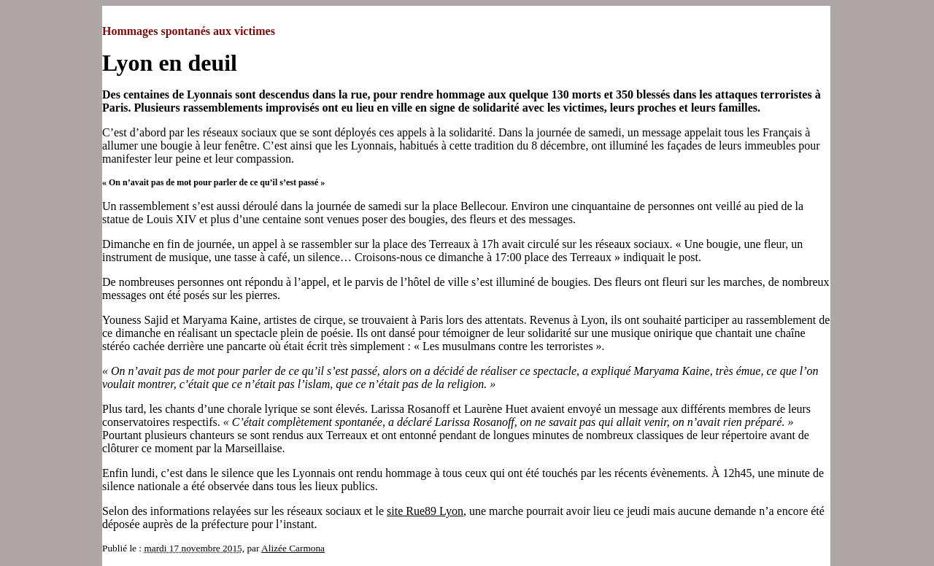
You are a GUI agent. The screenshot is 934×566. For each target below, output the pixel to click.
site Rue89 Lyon (425, 511)
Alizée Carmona (293, 548)
